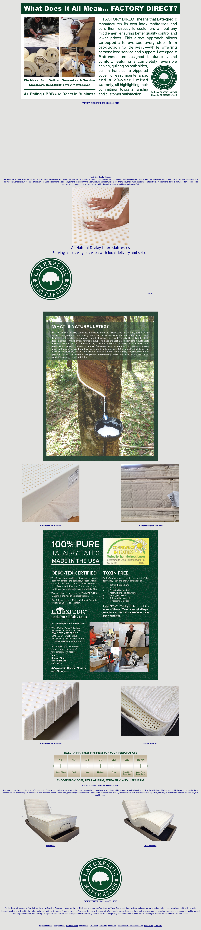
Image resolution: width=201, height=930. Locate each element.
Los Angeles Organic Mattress (150, 525)
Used (151, 925)
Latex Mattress (150, 845)
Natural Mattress (150, 743)
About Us (158, 925)
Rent (146, 925)
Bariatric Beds (72, 925)
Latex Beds (50, 845)
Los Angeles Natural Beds (50, 525)
